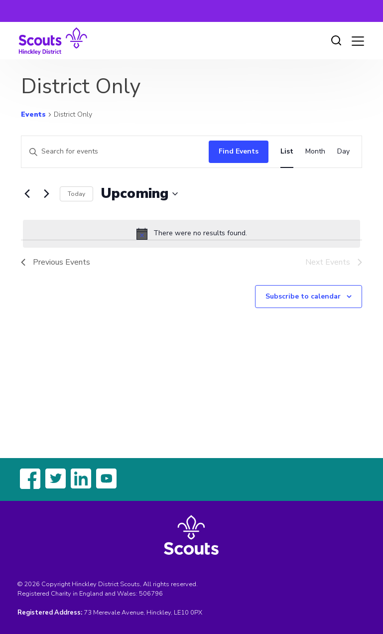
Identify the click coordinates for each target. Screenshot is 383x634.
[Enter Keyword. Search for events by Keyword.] (112, 151)
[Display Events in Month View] (315, 151)
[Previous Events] (27, 194)
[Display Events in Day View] (343, 151)
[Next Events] (46, 194)
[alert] (191, 234)
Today (76, 194)
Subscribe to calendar (303, 296)
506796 (151, 593)
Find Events (238, 151)
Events (33, 114)
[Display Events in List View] (286, 151)
